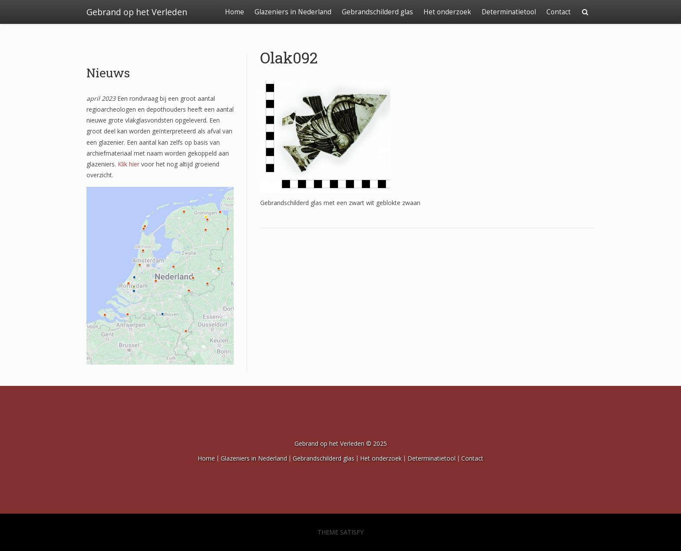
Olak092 (289, 57)
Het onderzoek (447, 12)
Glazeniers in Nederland (293, 12)
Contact (558, 12)
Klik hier (128, 164)
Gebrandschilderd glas (377, 12)
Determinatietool (509, 12)
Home (234, 12)
